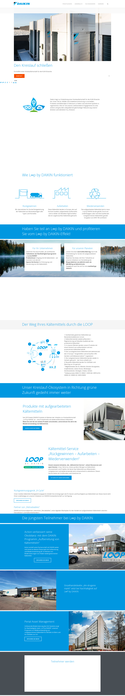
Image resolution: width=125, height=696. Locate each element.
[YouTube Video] (62, 149)
